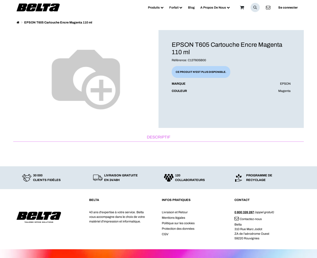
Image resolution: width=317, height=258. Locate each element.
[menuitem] (155, 8)
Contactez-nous (248, 219)
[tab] (158, 137)
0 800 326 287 (244, 212)
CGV (165, 234)
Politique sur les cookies (178, 223)
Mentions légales (173, 217)
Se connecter (288, 7)
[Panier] (242, 7)
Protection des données (178, 228)
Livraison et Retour (175, 212)
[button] (255, 7)
